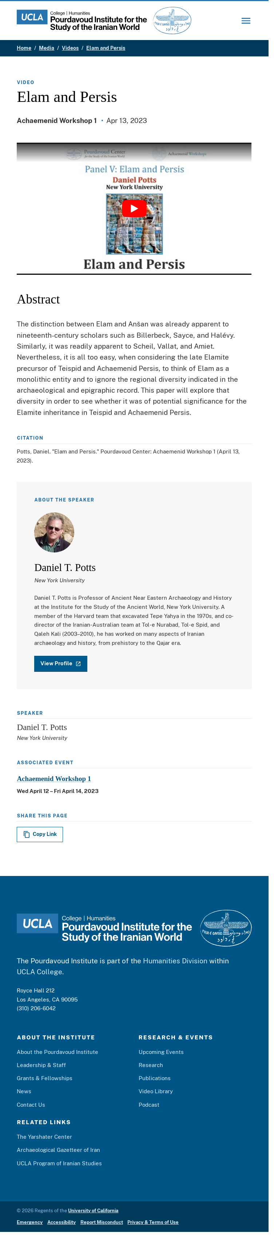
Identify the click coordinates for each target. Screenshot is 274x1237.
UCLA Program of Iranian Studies (59, 1163)
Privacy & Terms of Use (153, 1222)
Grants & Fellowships (44, 1078)
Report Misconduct (101, 1222)
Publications (155, 1078)
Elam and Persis (105, 48)
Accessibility (61, 1222)
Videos (70, 48)
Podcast (149, 1104)
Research (151, 1065)
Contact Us (31, 1104)
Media (46, 48)
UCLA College (39, 972)
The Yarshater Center (44, 1137)
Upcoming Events (161, 1051)
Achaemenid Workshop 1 (54, 778)
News (24, 1091)
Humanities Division (175, 961)
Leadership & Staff (41, 1065)
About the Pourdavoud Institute (57, 1051)
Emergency (30, 1222)
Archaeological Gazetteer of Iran (58, 1150)
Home (24, 48)
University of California (93, 1210)
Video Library (156, 1091)
